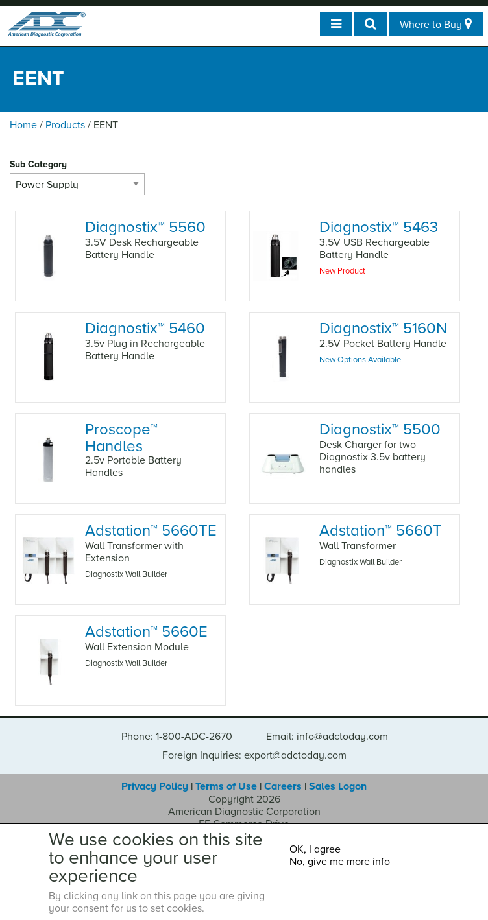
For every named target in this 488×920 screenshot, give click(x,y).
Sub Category (38, 164)
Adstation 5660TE (151, 530)
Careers (283, 786)
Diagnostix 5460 (145, 328)
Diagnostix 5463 (378, 227)
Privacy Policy (154, 786)
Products (65, 125)
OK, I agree (315, 849)
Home (23, 125)
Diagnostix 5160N (383, 328)
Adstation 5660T (380, 530)
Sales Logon (338, 786)
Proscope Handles (121, 437)
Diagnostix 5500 (380, 429)
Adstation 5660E (146, 631)
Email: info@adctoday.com (327, 736)
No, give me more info (339, 861)
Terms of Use (226, 786)
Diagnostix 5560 (145, 227)
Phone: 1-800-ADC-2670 (176, 736)
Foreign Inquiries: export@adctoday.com (254, 755)
